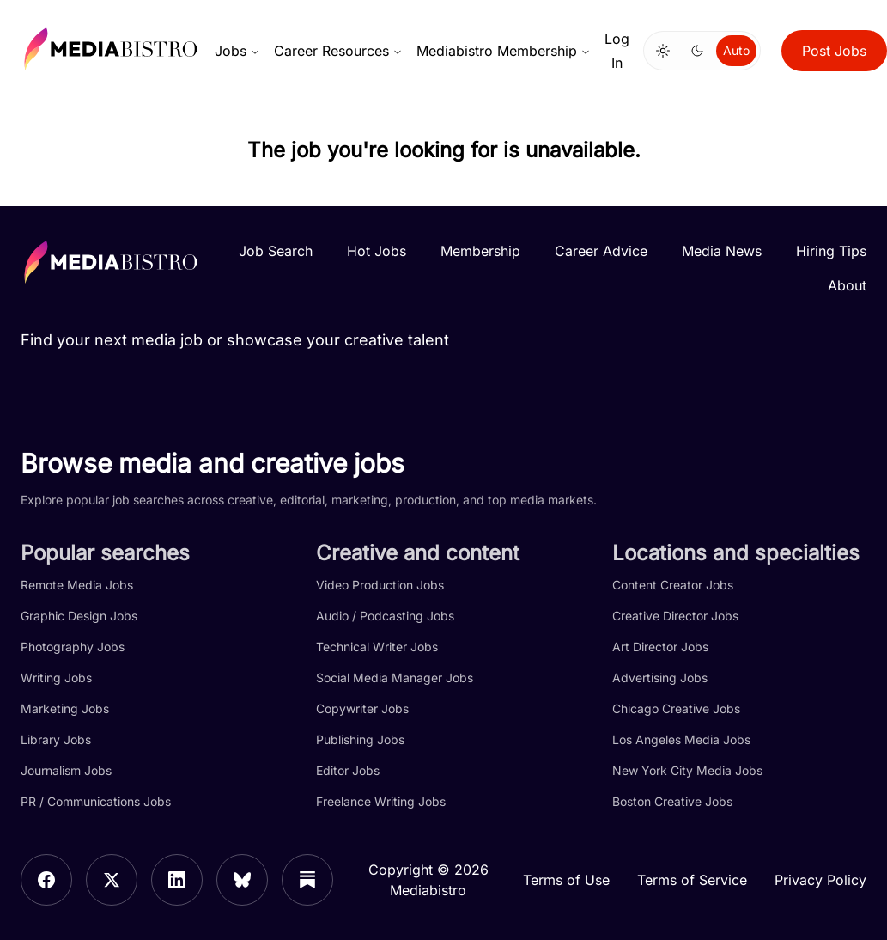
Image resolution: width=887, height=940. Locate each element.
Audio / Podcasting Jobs (385, 615)
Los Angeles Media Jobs (681, 739)
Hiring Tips (831, 250)
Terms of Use (566, 879)
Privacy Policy (820, 879)
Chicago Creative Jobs (676, 708)
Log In (616, 50)
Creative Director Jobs (675, 615)
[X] (111, 880)
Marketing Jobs (65, 708)
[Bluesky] (242, 880)
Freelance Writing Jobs (381, 801)
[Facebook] (46, 880)
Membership (480, 250)
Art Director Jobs (660, 646)
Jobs (237, 50)
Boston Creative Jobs (672, 801)
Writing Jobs (56, 677)
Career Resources (338, 50)
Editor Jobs (348, 770)
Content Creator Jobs (672, 584)
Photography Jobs (73, 646)
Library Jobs (56, 739)
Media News (722, 250)
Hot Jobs (376, 250)
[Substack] (307, 880)
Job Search (276, 250)
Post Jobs (834, 50)
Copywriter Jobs (362, 708)
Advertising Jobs (660, 677)
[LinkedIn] (177, 880)
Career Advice (601, 250)
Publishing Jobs (360, 739)
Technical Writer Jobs (377, 646)
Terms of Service (692, 879)
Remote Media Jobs (77, 584)
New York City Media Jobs (687, 770)
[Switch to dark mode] (697, 50)
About (847, 285)
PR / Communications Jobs (96, 801)
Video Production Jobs (380, 584)
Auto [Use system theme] (736, 50)
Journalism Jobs (66, 770)
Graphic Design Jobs (79, 615)
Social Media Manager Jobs (394, 677)
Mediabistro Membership (503, 50)
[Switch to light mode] (662, 50)
